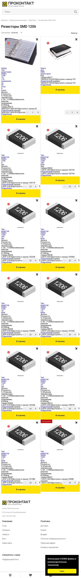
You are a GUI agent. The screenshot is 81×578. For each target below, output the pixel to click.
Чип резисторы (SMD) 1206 (47, 20)
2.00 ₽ (49, 170)
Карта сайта (7, 543)
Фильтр (74, 33)
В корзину (20, 119)
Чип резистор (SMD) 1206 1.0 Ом (5, 382)
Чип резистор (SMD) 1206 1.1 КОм (5, 456)
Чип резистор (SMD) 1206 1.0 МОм (45, 308)
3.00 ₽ (49, 331)
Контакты (6, 530)
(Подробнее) (6, 110)
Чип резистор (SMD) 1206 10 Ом (45, 382)
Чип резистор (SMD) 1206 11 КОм (45, 456)
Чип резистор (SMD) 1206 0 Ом (5, 159)
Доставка (44, 526)
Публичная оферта (48, 543)
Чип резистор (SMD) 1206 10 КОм (5, 308)
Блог (4, 539)
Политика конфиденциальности (53, 539)
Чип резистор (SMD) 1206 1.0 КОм (45, 234)
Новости (5, 534)
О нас (4, 526)
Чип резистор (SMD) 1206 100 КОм (45, 159)
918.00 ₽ (52, 79)
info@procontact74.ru (10, 559)
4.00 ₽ (9, 183)
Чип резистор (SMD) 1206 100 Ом (5, 234)
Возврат (44, 534)
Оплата (43, 530)
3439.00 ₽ (14, 109)
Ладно (62, 571)
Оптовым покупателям (49, 547)
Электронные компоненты (18, 20)
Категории (4, 20)
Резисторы (32, 20)
